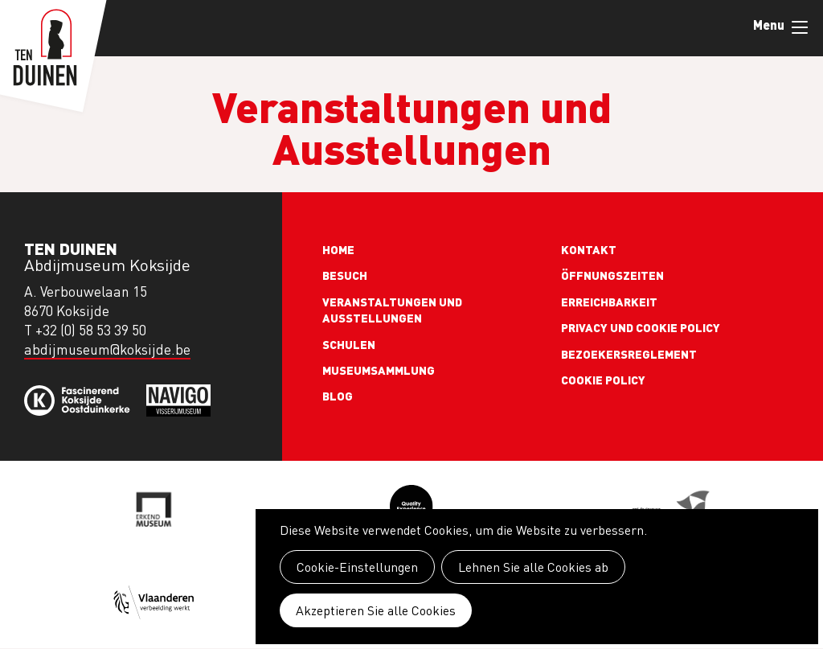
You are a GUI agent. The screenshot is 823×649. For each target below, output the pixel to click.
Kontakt (588, 249)
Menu (800, 27)
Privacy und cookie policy (640, 327)
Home (338, 249)
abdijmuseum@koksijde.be (107, 349)
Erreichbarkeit (609, 301)
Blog (337, 395)
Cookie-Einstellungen (357, 567)
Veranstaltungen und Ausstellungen (392, 309)
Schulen (348, 344)
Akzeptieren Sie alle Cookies (376, 610)
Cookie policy (603, 379)
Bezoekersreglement (629, 354)
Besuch (344, 275)
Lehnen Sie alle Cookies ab (533, 567)
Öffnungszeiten (612, 275)
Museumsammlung (378, 370)
